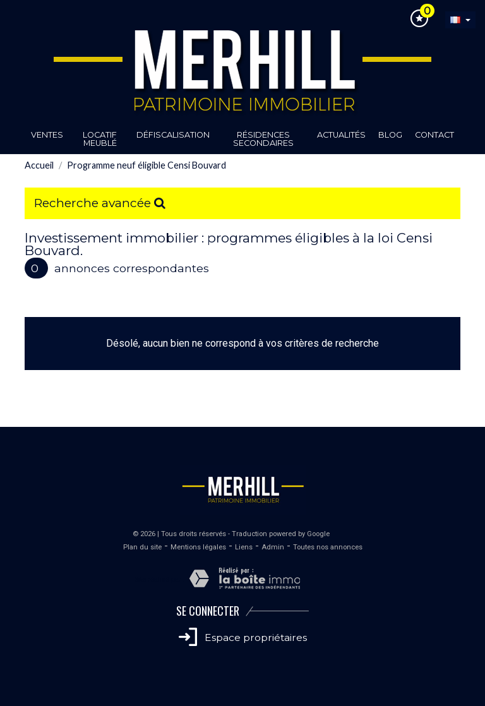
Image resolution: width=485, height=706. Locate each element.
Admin (272, 547)
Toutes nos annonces (327, 547)
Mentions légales (198, 547)
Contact (434, 135)
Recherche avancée (99, 202)
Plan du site (142, 547)
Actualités (341, 135)
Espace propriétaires (243, 637)
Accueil (39, 165)
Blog (390, 135)
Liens (244, 547)
